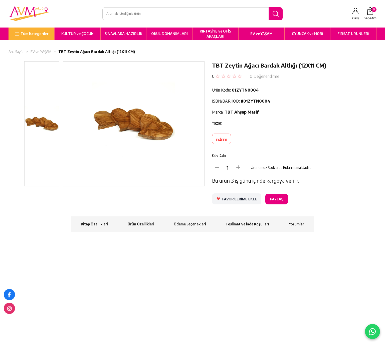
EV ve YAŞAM (261, 34)
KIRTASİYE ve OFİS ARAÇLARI (215, 34)
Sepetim (370, 13)
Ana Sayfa (16, 52)
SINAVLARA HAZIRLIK (123, 34)
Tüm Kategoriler (35, 34)
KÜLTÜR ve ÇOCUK (77, 34)
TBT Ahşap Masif (242, 112)
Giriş (355, 18)
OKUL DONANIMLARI (169, 34)
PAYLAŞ (276, 199)
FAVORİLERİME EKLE (239, 199)
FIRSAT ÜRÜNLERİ (353, 34)
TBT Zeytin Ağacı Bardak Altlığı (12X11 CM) (97, 52)
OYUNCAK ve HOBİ (307, 34)
